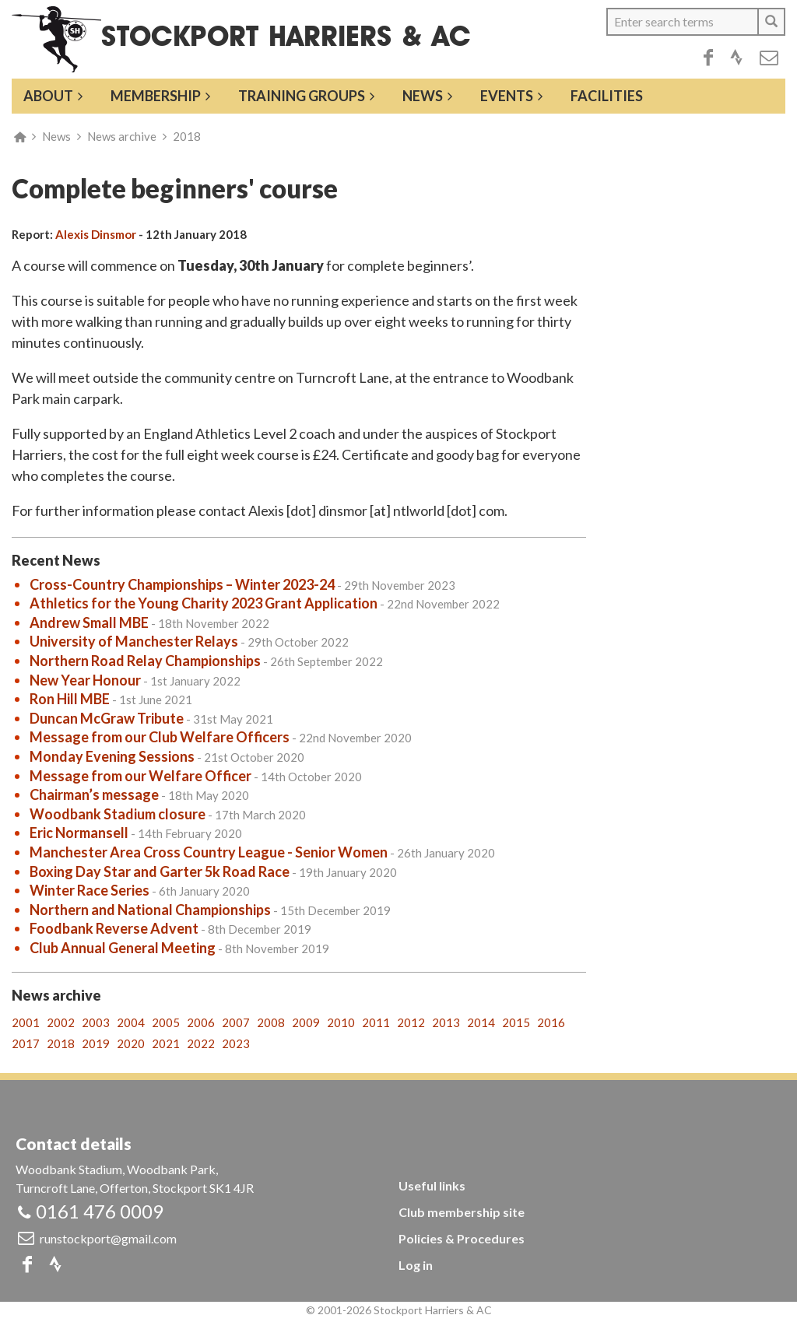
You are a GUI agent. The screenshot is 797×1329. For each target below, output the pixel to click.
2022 (201, 1043)
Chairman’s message (94, 794)
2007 (236, 1022)
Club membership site (461, 1212)
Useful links (431, 1185)
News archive (121, 136)
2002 (61, 1022)
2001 (26, 1022)
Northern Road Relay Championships (145, 660)
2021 (166, 1043)
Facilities (607, 95)
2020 (131, 1043)
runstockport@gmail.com (108, 1238)
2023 (236, 1043)
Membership (156, 95)
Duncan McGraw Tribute (107, 718)
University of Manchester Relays (134, 641)
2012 (411, 1022)
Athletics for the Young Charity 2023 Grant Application (203, 603)
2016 (551, 1022)
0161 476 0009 (99, 1211)
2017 (26, 1043)
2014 (481, 1022)
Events (506, 95)
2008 (271, 1022)
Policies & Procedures (461, 1238)
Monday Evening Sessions (112, 756)
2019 (96, 1043)
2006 (201, 1022)
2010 (341, 1022)
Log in (415, 1264)
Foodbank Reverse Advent (114, 928)
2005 (166, 1022)
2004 (131, 1022)
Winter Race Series (89, 890)
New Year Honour (85, 680)
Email (769, 58)
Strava (736, 58)
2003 (96, 1022)
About (48, 95)
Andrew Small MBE (89, 622)
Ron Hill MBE (70, 698)
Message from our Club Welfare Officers (160, 736)
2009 (306, 1022)
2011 (376, 1022)
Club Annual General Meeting (123, 947)
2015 (516, 1022)
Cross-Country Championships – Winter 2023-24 (182, 584)
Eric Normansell (79, 832)
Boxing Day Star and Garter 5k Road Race (160, 871)
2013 (446, 1022)
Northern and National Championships (150, 909)
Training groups (301, 95)
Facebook (708, 58)
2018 (187, 136)
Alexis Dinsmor (95, 234)
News (422, 95)
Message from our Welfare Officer (140, 775)
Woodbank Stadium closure (117, 813)
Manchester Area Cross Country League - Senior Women (209, 852)
